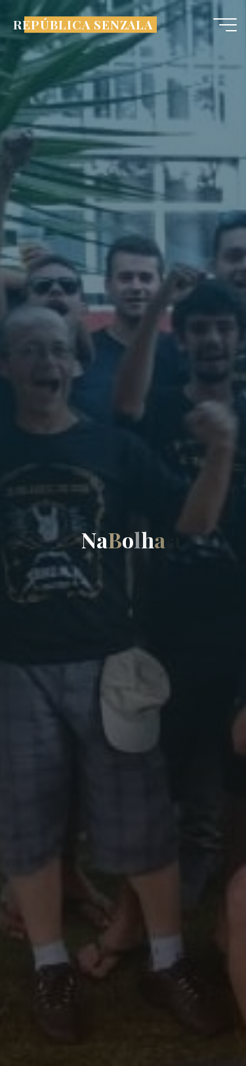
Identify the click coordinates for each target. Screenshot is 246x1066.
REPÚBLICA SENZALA (83, 24)
